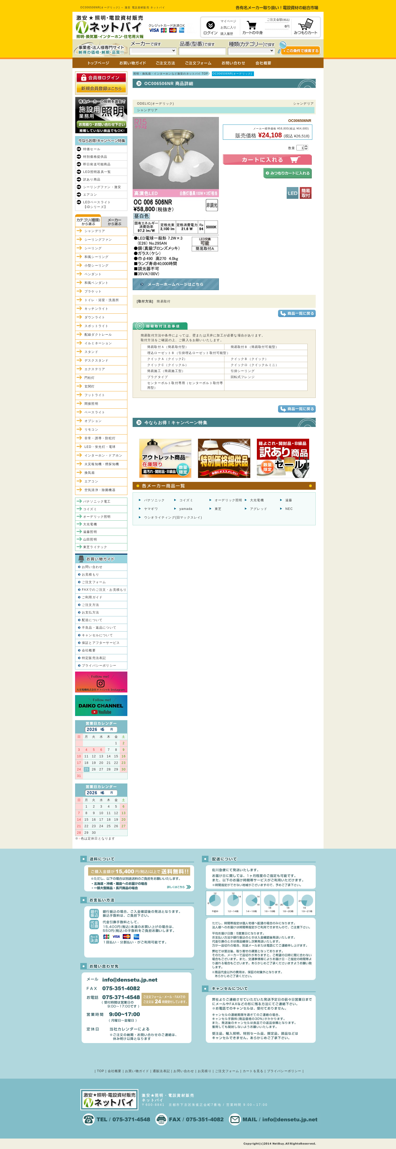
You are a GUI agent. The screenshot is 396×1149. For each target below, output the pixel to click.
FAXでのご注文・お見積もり (104, 590)
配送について (92, 620)
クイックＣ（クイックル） (168, 365)
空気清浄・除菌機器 (100, 490)
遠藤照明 (90, 532)
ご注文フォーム (94, 582)
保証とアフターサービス (101, 643)
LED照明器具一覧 (97, 172)
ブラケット (93, 291)
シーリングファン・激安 (102, 187)
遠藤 (288, 500)
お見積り (205, 1071)
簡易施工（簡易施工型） (166, 371)
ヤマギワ (151, 509)
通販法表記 (161, 1071)
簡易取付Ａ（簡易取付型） (168, 347)
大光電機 (257, 500)
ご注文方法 (90, 605)
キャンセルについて (97, 635)
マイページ (228, 21)
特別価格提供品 (95, 157)
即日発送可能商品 (97, 164)
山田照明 (90, 539)
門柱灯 (89, 378)
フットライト (94, 395)
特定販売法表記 (94, 658)
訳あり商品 (91, 179)
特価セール (91, 149)
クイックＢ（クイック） (250, 359)
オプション (93, 421)
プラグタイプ (157, 377)
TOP (100, 1071)
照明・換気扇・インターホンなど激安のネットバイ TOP (170, 73)
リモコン (91, 429)
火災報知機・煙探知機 (101, 464)
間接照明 (91, 403)
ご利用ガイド (92, 597)
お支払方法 (90, 612)
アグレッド (258, 509)
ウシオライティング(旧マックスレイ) (173, 517)
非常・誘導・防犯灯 (100, 438)
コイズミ (186, 500)
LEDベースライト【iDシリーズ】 (97, 204)
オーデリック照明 (228, 500)
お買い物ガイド (137, 1071)
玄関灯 (89, 386)
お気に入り (228, 27)
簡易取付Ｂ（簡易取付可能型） (255, 347)
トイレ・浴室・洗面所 (101, 300)
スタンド (91, 352)
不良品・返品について (99, 627)
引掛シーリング (243, 371)
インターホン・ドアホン (103, 455)
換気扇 (89, 473)
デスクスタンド (96, 360)
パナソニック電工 (97, 501)
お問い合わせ (92, 567)
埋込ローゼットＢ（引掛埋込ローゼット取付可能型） (188, 353)
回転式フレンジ (243, 377)
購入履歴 (226, 34)
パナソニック (154, 500)
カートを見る (253, 1071)
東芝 (218, 509)
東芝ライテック (95, 547)
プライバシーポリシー (99, 665)
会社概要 (89, 650)
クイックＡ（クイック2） (167, 359)
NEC (289, 509)
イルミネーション (98, 343)
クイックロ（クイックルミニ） (255, 365)
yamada (186, 509)
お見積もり (90, 574)
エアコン (90, 194)
